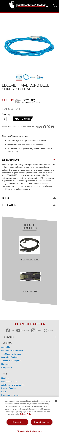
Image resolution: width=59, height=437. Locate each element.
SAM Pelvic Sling (30, 291)
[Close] (56, 401)
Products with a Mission (12, 350)
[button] (26, 77)
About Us (5, 347)
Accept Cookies (41, 422)
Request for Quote (9, 381)
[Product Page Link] (29, 257)
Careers (5, 364)
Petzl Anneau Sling (29, 260)
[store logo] (27, 6)
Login (24, 99)
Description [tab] (10, 159)
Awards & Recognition (11, 360)
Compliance (6, 367)
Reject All (17, 422)
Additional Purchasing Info (13, 385)
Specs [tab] (6, 198)
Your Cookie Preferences (29, 431)
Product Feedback (9, 388)
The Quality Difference (11, 354)
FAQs (3, 391)
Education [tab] (9, 205)
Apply (32, 99)
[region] (29, 417)
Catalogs (5, 378)
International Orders (10, 395)
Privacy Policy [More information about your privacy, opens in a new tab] (25, 414)
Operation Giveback (9, 357)
